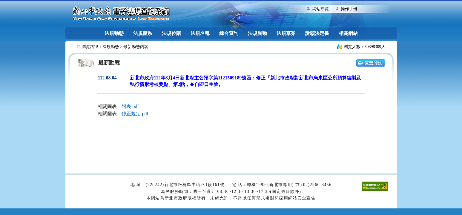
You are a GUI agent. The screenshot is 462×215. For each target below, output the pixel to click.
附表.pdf (130, 106)
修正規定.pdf (135, 113)
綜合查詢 (228, 33)
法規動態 (114, 33)
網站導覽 (320, 9)
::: (301, 8)
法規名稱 (200, 33)
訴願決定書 (317, 33)
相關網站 (348, 33)
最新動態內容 (135, 46)
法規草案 (286, 33)
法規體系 (142, 33)
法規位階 (171, 33)
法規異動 (257, 33)
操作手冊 (349, 9)
